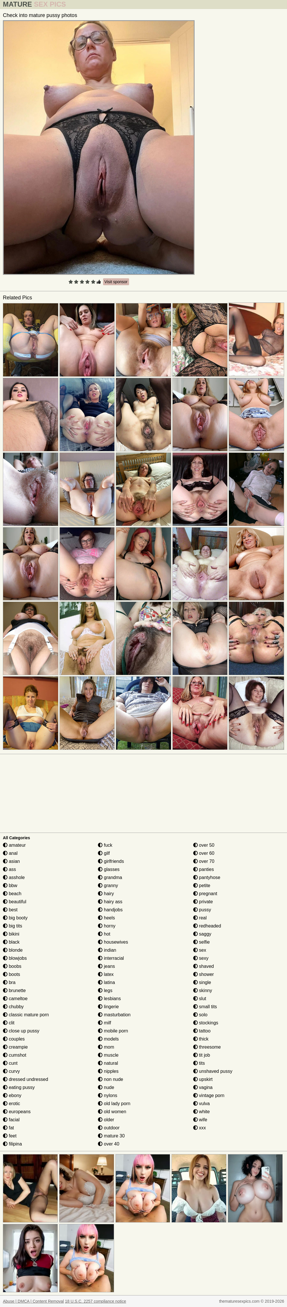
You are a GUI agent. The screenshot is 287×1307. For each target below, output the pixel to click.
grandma (110, 877)
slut (199, 998)
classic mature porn (26, 1014)
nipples (108, 1071)
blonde (13, 950)
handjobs (110, 909)
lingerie (108, 1006)
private (203, 901)
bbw (10, 885)
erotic (11, 1103)
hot (104, 934)
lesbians (109, 998)
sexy (200, 958)
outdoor (109, 1127)
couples (14, 1038)
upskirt (203, 1079)
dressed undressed (25, 1079)
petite (201, 885)
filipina (12, 1143)
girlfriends (111, 861)
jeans (106, 966)
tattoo (201, 1030)
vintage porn (209, 1095)
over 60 (204, 853)
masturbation (114, 1014)
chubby (13, 1006)
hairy (106, 893)
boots (11, 974)
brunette (14, 990)
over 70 (204, 861)
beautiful (14, 901)
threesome (207, 1047)
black (11, 942)
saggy (202, 934)
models (108, 1038)
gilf (104, 853)
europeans (17, 1111)
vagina (203, 1087)
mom (106, 1047)
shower (203, 974)
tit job (201, 1055)
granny (108, 885)
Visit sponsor (116, 281)
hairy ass (110, 901)
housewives (113, 942)
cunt (10, 1063)
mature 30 (111, 1135)
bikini (11, 934)
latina (106, 982)
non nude (110, 1079)
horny (106, 925)
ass (9, 869)
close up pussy (21, 1030)
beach (12, 893)
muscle (108, 1055)
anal (10, 853)
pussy (202, 909)
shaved (203, 966)
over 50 (204, 845)
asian (11, 861)
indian (107, 950)
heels (106, 917)
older (106, 1119)
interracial (111, 958)
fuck (105, 845)
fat (8, 1127)
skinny (202, 990)
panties (203, 869)
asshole (14, 877)
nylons (107, 1095)
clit (8, 1022)
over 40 (108, 1143)
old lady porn (114, 1103)
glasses (109, 869)
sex (199, 950)
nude (106, 1087)
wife (200, 1119)
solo (200, 1014)
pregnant (205, 893)
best (10, 909)
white (201, 1111)
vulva (201, 1103)
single (202, 982)
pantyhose (206, 877)
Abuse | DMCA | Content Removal (33, 1301)
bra (9, 982)
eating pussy (19, 1087)
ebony (12, 1095)
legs (105, 990)
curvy (11, 1071)
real (200, 917)
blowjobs (15, 958)
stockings (205, 1022)
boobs (12, 966)
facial (11, 1119)
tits (199, 1063)
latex (105, 974)
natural (108, 1063)
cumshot (14, 1055)
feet (9, 1135)
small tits (205, 1006)
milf (104, 1022)
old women (112, 1111)
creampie (15, 1047)
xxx (199, 1127)
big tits (12, 925)
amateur (14, 845)
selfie (201, 942)
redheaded (207, 925)
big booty (15, 917)
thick (200, 1038)
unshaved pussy (212, 1071)
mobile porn (113, 1030)
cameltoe (15, 998)
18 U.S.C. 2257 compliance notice (95, 1301)
